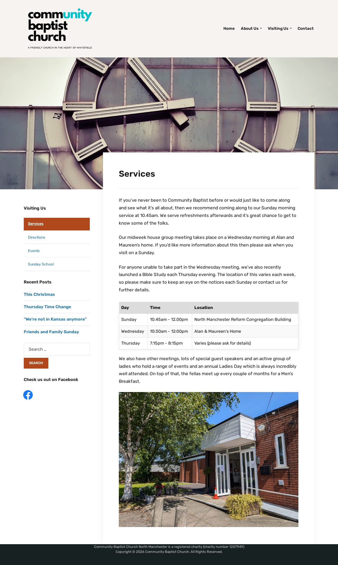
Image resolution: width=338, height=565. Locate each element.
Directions (36, 237)
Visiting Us (278, 28)
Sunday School (41, 264)
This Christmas (39, 294)
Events (34, 251)
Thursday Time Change (47, 306)
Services (36, 223)
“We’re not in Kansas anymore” (55, 319)
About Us (250, 28)
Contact (306, 28)
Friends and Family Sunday (51, 331)
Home (229, 28)
